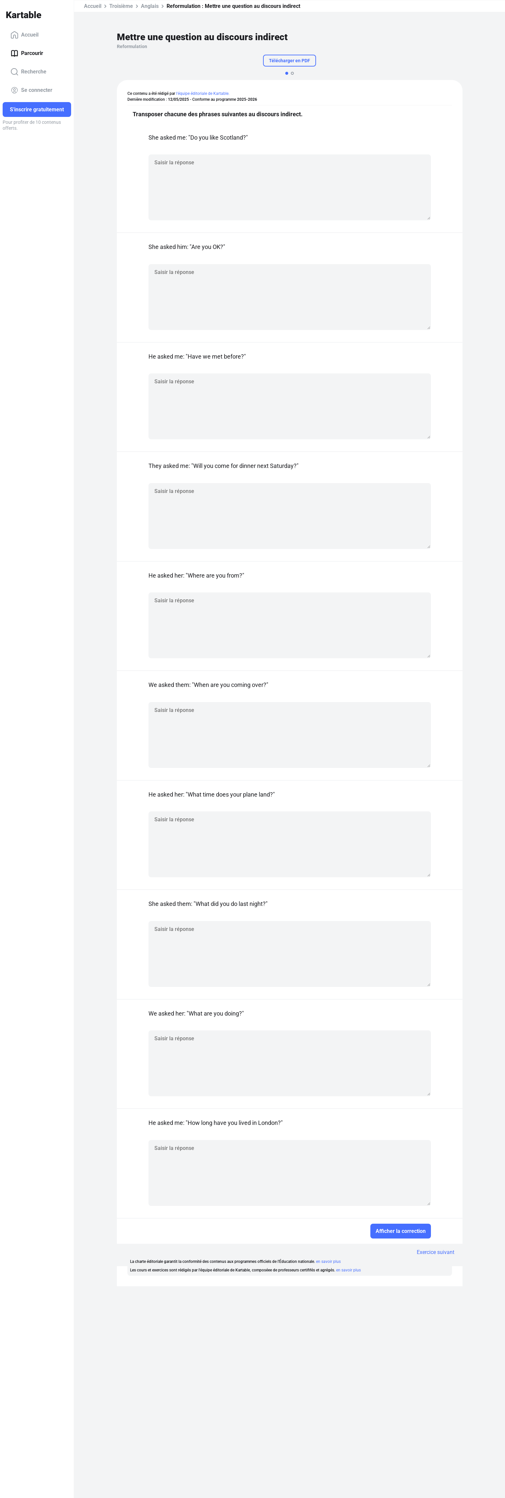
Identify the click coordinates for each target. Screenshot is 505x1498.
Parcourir (27, 53)
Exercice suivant (435, 1252)
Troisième (121, 6)
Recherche (28, 72)
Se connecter (31, 90)
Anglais (150, 6)
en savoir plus (328, 1261)
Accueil (25, 35)
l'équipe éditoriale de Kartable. (202, 93)
